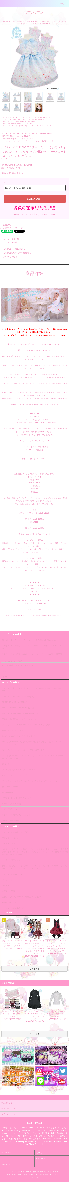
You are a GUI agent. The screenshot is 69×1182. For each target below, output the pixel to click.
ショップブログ (59, 1174)
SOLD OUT (34, 198)
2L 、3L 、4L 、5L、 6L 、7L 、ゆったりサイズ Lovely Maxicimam (30, 117)
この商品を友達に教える (12, 249)
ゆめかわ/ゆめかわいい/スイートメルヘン (22, 123)
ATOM (36, 1177)
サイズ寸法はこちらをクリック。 (34, 459)
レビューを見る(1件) (11, 239)
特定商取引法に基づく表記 (14, 228)
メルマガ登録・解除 (46, 1174)
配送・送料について (39, 1172)
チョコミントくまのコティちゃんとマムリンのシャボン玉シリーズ (30, 126)
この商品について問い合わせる (15, 253)
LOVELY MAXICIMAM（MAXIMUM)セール (23, 121)
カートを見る (40, 1158)
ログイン (4, 1158)
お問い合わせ (6, 1164)
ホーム (5, 117)
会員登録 (39, 1153)
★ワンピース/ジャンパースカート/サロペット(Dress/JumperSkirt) (25, 119)
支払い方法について (24, 1172)
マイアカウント (6, 1153)
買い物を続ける (8, 256)
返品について (8, 225)
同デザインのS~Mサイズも (28, 350)
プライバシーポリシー (30, 1174)
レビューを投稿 (8, 242)
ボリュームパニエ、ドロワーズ (13, 661)
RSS (32, 1177)
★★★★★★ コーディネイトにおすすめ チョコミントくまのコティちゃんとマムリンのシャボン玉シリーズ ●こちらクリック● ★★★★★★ (34, 588)
